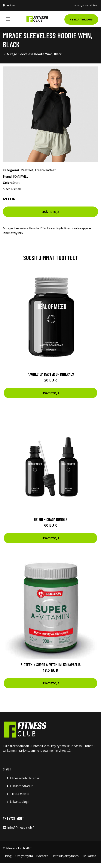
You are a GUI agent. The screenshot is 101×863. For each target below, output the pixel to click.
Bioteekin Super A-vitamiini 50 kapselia (51, 664)
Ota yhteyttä (24, 856)
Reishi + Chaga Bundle (50, 519)
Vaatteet (27, 170)
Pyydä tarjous (81, 19)
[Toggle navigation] (8, 19)
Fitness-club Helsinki (24, 778)
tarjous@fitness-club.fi (85, 5)
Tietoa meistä (19, 794)
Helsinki (11, 5)
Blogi (8, 856)
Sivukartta (89, 856)
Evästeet (42, 856)
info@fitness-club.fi (20, 827)
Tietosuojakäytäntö (65, 856)
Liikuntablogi (19, 802)
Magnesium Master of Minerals (50, 374)
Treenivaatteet (45, 170)
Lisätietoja (50, 212)
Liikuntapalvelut (21, 786)
